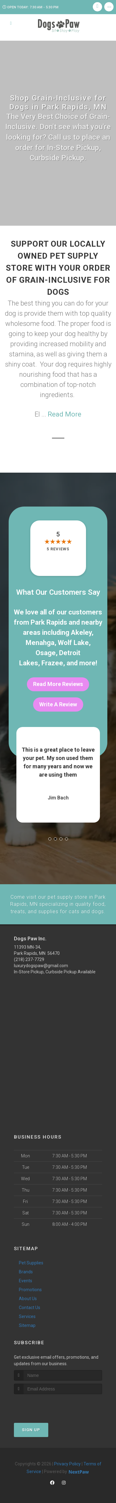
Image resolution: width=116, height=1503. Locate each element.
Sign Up (31, 1428)
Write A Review (58, 704)
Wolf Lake (73, 643)
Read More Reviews (58, 684)
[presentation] (47, 1404)
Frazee (52, 663)
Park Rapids (49, 622)
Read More (64, 414)
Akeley (81, 632)
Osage (46, 653)
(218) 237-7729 (29, 958)
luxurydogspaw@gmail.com (41, 964)
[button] (49, 838)
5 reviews (58, 549)
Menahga (40, 643)
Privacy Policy (67, 1462)
